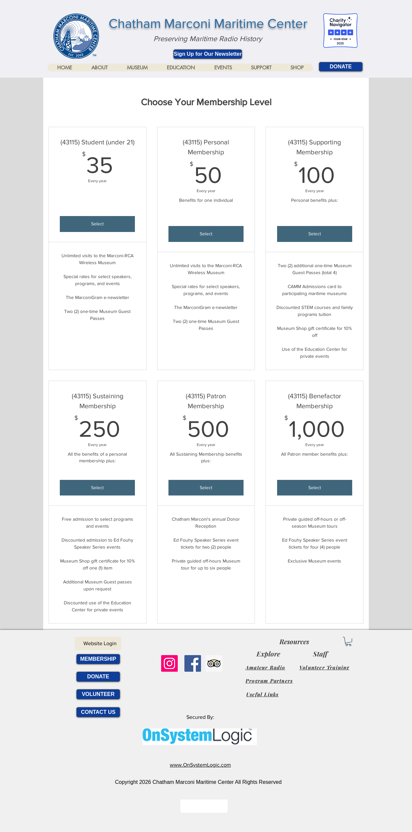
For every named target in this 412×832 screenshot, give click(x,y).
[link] (348, 641)
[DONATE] (340, 66)
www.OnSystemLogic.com (200, 765)
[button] (99, 67)
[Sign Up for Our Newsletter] (207, 54)
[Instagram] (169, 663)
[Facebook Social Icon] (192, 663)
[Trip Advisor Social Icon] (214, 663)
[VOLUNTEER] (98, 694)
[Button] (204, 806)
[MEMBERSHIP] (98, 659)
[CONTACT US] (98, 712)
